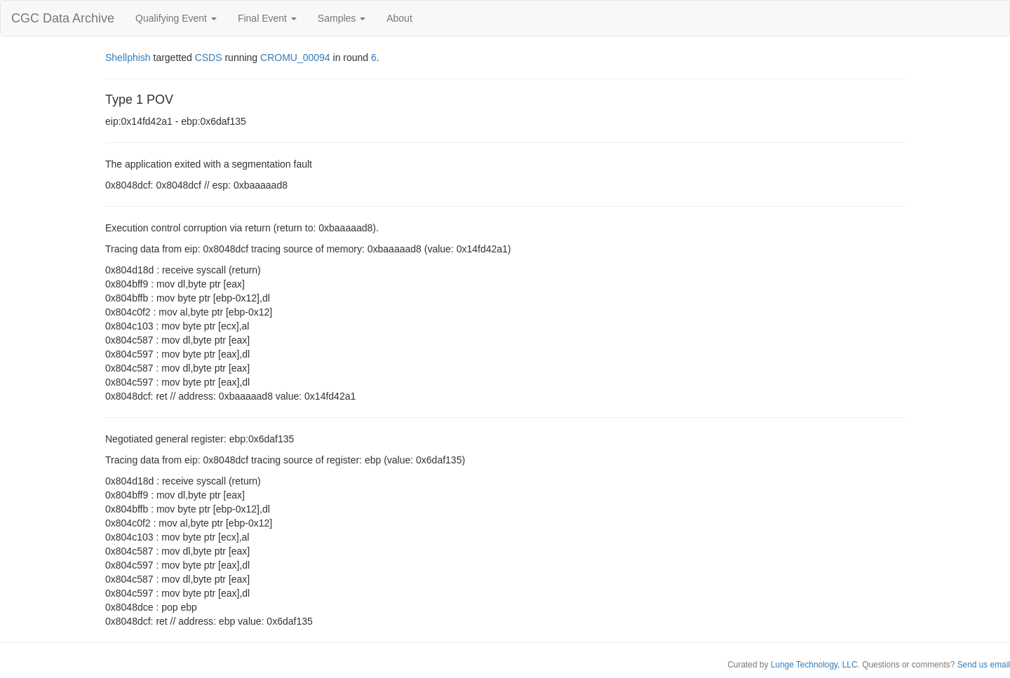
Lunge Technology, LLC (814, 665)
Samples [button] (341, 18)
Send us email (983, 665)
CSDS (208, 57)
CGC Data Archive (62, 18)
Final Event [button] (267, 18)
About (399, 18)
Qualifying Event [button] (176, 18)
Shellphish (128, 57)
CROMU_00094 (295, 57)
